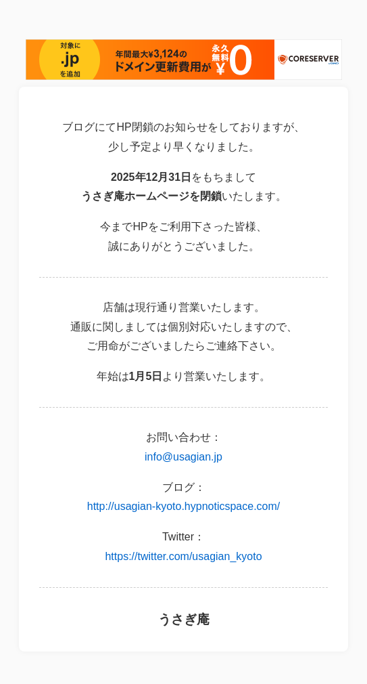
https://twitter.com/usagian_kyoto (183, 556)
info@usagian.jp (183, 457)
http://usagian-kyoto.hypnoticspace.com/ (183, 506)
